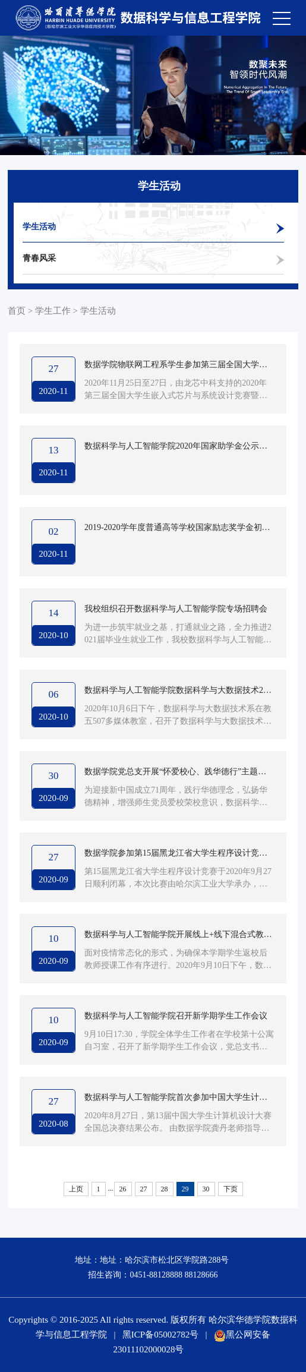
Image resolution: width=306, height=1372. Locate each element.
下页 (230, 1189)
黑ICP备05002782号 (160, 1334)
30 (206, 1189)
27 (143, 1189)
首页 (17, 311)
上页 (76, 1189)
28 (164, 1189)
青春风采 (39, 258)
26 (123, 1189)
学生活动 (39, 226)
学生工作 (53, 311)
